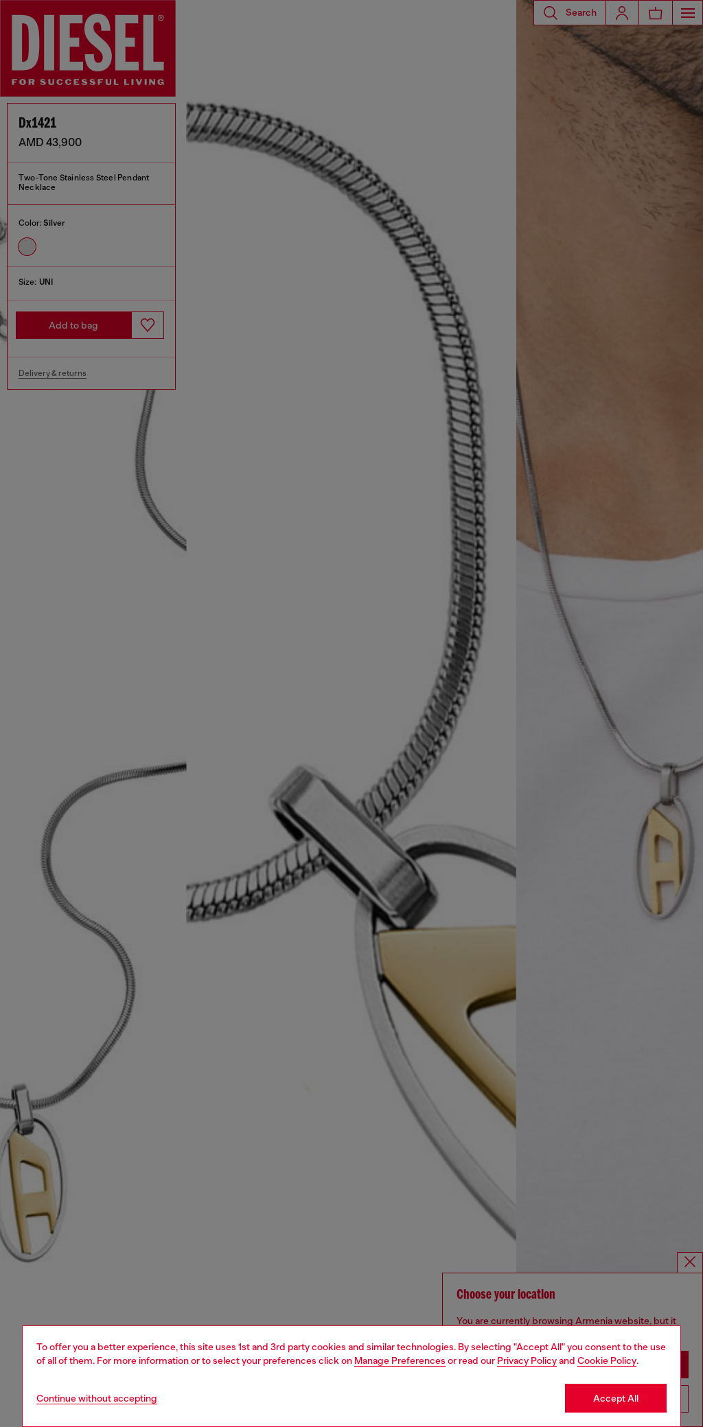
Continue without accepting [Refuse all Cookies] (96, 1398)
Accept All (615, 1398)
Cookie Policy (606, 1360)
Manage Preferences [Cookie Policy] (400, 1360)
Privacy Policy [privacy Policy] (527, 1360)
